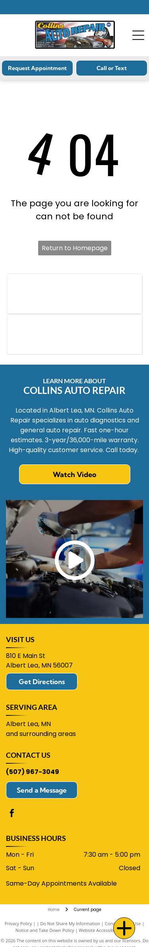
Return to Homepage (75, 248)
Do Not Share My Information (70, 923)
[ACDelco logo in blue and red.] (74, 334)
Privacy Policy (18, 923)
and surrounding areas (41, 733)
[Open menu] (138, 35)
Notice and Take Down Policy (44, 930)
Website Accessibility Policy (106, 930)
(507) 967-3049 (32, 771)
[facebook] (12, 814)
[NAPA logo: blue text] (74, 294)
